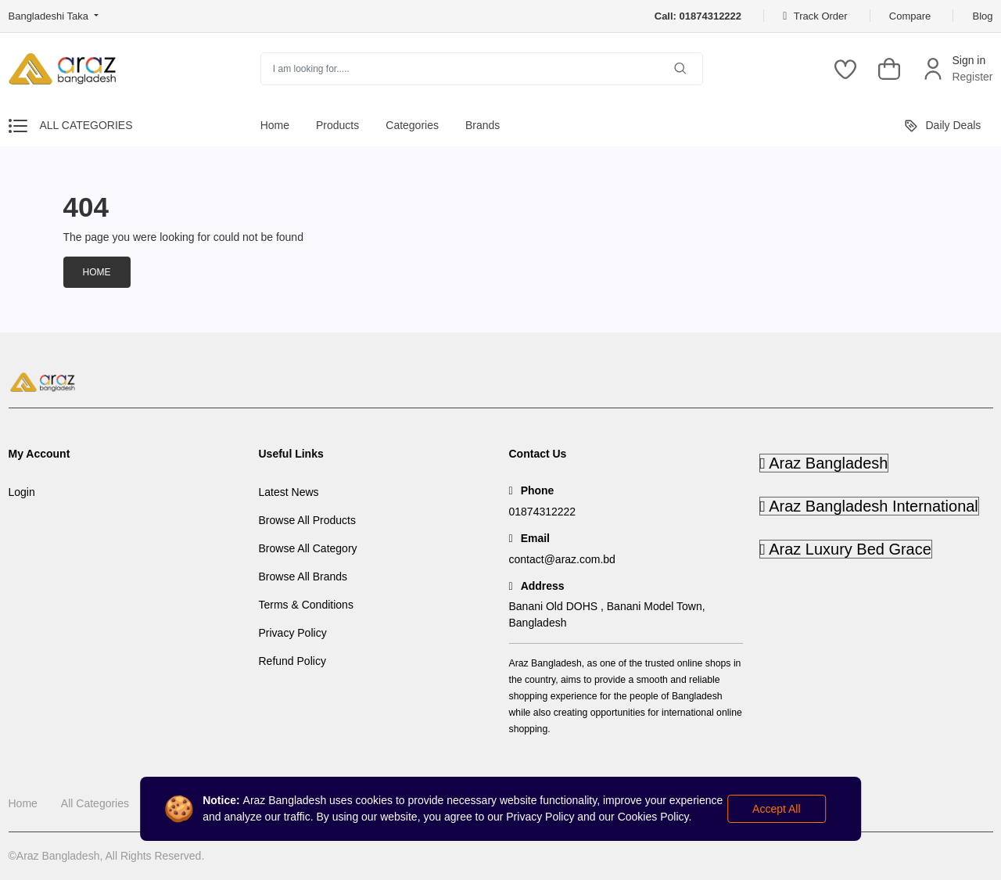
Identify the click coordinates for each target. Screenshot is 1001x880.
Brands (482, 125)
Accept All (776, 809)
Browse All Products (308, 520)
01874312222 (542, 511)
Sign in (968, 60)
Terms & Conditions (306, 604)
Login (22, 492)
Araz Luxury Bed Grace (846, 549)
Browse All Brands (303, 576)
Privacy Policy (293, 633)
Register (972, 76)
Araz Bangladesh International (869, 506)
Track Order (815, 15)
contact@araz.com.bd (562, 559)
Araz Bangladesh (824, 463)
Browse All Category (308, 548)
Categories (412, 125)
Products (337, 125)
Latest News (289, 492)
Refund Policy (292, 661)
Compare (910, 16)
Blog (982, 16)
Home (274, 125)
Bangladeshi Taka (50, 16)
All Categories (95, 803)
